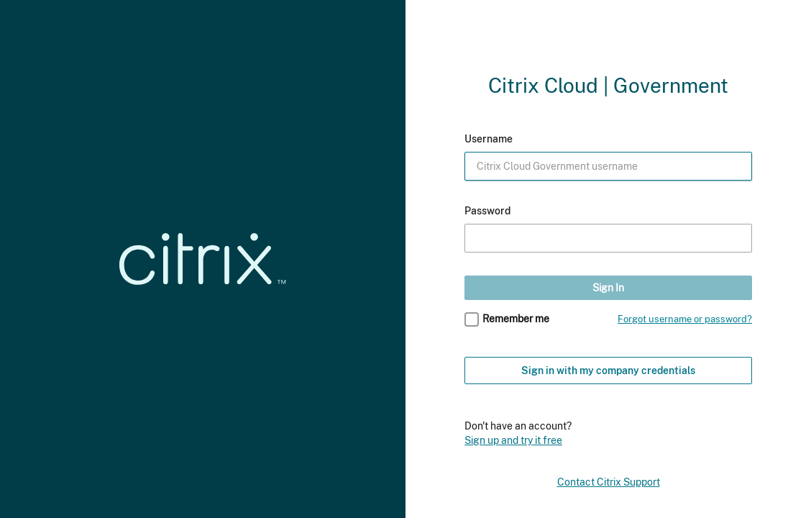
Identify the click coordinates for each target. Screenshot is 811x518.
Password (487, 211)
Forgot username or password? (685, 319)
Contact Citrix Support (608, 482)
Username (488, 139)
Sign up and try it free (513, 440)
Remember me (515, 318)
